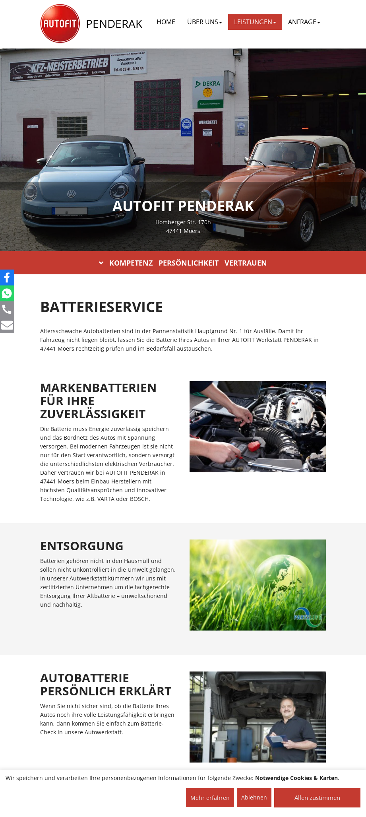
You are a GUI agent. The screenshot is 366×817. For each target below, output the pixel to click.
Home (166, 21)
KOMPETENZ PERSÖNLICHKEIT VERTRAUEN (183, 263)
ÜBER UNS (204, 21)
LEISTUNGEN (255, 21)
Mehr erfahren (210, 797)
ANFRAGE (304, 21)
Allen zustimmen (317, 797)
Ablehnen (254, 797)
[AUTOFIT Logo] (60, 24)
